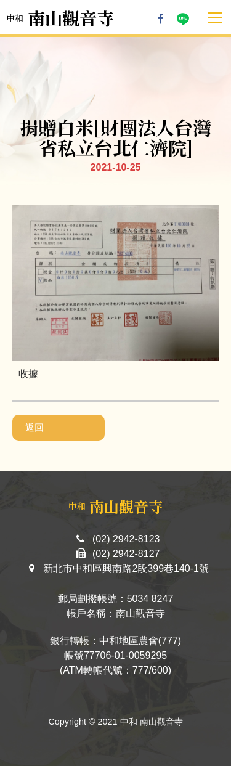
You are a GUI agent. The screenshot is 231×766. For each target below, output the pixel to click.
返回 (34, 427)
